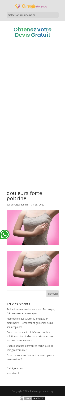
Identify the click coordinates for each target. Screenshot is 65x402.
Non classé (13, 373)
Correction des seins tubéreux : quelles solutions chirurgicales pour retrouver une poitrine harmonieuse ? (30, 336)
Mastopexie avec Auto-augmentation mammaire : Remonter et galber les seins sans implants (30, 323)
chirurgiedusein (19, 204)
